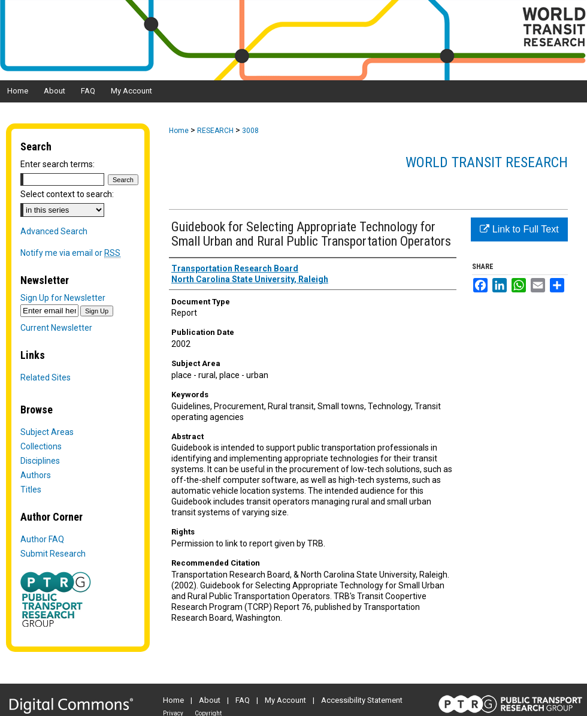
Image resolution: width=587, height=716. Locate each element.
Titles (30, 489)
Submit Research (53, 553)
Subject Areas (47, 432)
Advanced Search (53, 231)
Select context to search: (67, 194)
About (209, 700)
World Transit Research (487, 162)
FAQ (242, 700)
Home (179, 130)
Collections (41, 446)
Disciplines (40, 461)
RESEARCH (215, 130)
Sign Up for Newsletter (62, 298)
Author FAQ (42, 539)
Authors (35, 475)
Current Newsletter (56, 328)
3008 (250, 130)
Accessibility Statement (362, 700)
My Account (285, 700)
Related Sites (45, 377)
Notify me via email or (70, 253)
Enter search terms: (57, 164)
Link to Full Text (519, 229)
